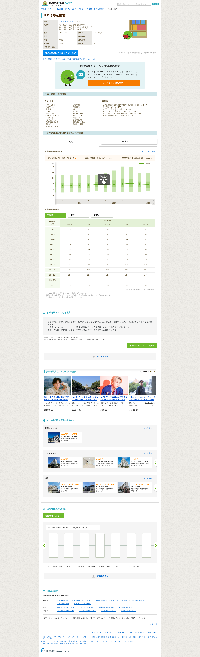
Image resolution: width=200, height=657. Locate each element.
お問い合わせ (152, 632)
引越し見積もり (83, 641)
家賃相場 (104, 637)
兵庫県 (89, 9)
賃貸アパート (86, 637)
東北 (48, 643)
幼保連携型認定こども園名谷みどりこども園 (73, 600)
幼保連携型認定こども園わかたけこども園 (111, 600)
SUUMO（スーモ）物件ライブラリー (58, 3)
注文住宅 (44, 641)
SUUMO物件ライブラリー (75, 9)
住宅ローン (92, 641)
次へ (155, 545)
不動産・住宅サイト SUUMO (52, 9)
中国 (77, 643)
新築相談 (74, 641)
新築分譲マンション (114, 637)
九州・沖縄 (83, 643)
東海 (65, 643)
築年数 (73, 215)
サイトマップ (110, 632)
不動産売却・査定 (64, 641)
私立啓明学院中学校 (108, 611)
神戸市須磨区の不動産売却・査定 (60, 53)
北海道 (43, 643)
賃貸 (68, 637)
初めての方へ (97, 632)
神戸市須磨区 (99, 9)
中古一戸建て (146, 637)
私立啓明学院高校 (125, 607)
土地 (153, 637)
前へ (44, 545)
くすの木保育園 (63, 604)
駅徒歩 (96, 215)
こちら (128, 566)
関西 (69, 643)
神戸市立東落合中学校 (65, 611)
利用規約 (121, 632)
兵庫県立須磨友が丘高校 (66, 607)
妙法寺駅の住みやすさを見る (142, 345)
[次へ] (155, 462)
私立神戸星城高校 (87, 607)
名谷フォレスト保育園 (82, 604)
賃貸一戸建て (96, 637)
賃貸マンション (76, 637)
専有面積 (50, 215)
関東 (52, 643)
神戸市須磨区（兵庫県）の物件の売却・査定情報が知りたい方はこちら (69, 59)
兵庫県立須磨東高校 (106, 607)
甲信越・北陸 (58, 643)
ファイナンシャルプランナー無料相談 (121, 641)
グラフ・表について (148, 151)
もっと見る (148, 428)
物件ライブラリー (102, 641)
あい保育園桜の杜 (138, 600)
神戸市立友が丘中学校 (87, 611)
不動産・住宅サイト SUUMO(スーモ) (53, 637)
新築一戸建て (137, 637)
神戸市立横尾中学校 (128, 611)
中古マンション (127, 637)
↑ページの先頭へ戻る (152, 624)
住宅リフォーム (53, 641)
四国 (73, 643)
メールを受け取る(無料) (114, 83)
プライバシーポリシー (136, 632)
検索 (156, 4)
